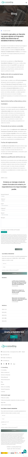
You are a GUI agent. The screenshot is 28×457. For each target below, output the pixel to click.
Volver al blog (19, 249)
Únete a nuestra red (5, 372)
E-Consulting (3, 370)
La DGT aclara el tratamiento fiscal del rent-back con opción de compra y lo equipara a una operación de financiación (19, 282)
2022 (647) (4, 321)
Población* (3, 208)
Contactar (4, 232)
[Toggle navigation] (26, 2)
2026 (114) (4, 309)
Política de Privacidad (15, 229)
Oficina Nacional (4, 377)
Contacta (3, 391)
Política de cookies (5, 397)
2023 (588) (4, 318)
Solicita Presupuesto (5, 389)
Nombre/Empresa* (5, 194)
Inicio (11, 20)
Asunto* (3, 213)
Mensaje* (3, 217)
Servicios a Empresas (5, 374)
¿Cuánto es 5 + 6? (5, 422)
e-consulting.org (5, 360)
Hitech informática (17, 448)
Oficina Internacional (5, 379)
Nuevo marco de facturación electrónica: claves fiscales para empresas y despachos (19, 299)
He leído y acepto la (10, 270)
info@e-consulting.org (7, 357)
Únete (13, 336)
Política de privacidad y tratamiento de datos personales (13, 400)
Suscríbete (14, 273)
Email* (2, 203)
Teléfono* (3, 199)
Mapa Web (3, 402)
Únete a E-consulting (5, 386)
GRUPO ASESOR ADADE (6, 405)
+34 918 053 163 (5, 354)
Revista (2, 384)
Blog (15, 20)
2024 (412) (4, 315)
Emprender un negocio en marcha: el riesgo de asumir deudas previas (18, 291)
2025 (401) (4, 312)
